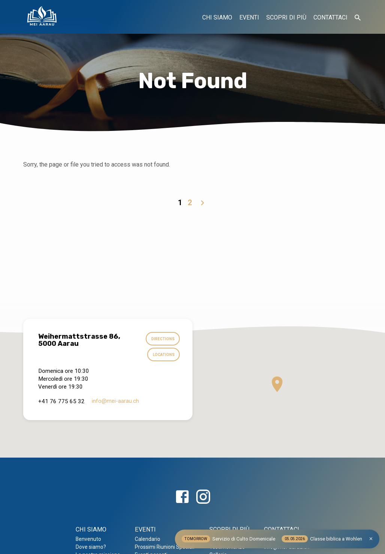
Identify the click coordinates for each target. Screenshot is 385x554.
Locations (163, 355)
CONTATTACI (330, 17)
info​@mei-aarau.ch (115, 401)
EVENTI (249, 17)
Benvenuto (88, 539)
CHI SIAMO (217, 17)
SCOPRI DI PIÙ (286, 17)
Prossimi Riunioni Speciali (164, 547)
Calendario (147, 539)
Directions (162, 339)
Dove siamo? (91, 547)
